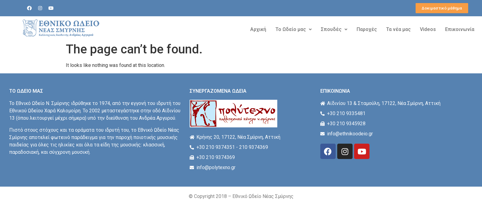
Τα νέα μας (398, 29)
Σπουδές (334, 29)
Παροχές (367, 29)
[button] (442, 8)
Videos (428, 29)
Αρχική (258, 29)
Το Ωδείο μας (293, 29)
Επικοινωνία (459, 29)
